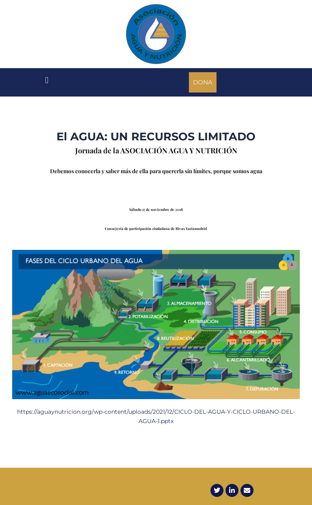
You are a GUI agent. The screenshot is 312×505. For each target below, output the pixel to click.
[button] (47, 80)
